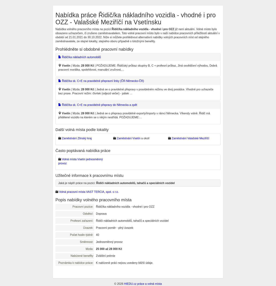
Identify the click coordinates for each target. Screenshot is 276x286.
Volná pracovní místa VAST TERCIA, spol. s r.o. (89, 191)
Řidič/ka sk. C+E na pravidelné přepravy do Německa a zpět (97, 104)
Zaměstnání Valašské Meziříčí (190, 138)
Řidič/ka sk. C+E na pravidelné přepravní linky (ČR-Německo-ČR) (101, 80)
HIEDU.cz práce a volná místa (143, 283)
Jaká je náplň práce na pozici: (116, 183)
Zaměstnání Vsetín (128, 138)
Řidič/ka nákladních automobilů (79, 57)
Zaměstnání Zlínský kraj (77, 138)
